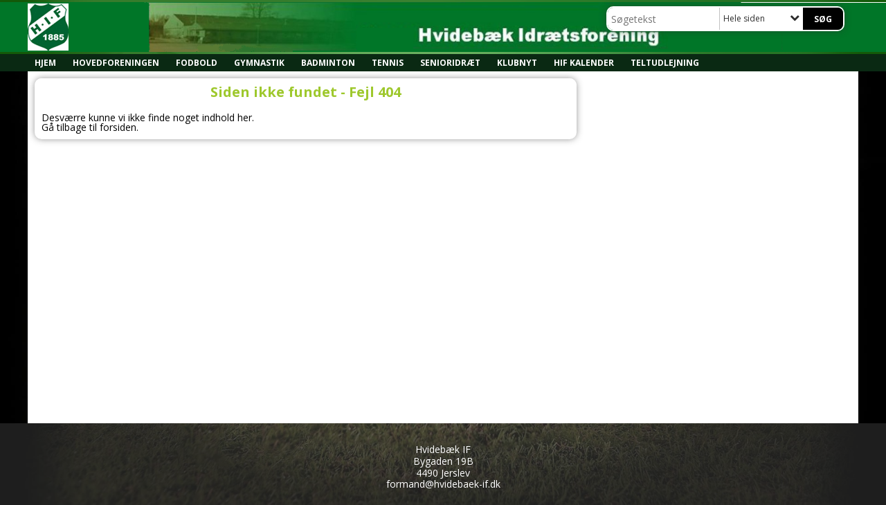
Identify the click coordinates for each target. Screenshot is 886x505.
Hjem (45, 63)
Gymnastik (259, 63)
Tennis (388, 63)
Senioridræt (450, 63)
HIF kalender (584, 63)
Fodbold (196, 63)
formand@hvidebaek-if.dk (443, 483)
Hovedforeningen (116, 63)
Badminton (328, 63)
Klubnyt (517, 63)
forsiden (118, 127)
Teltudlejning (665, 63)
